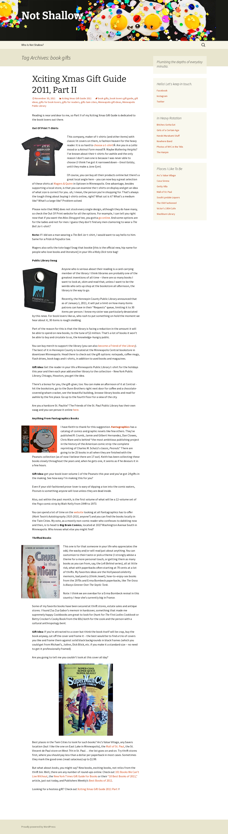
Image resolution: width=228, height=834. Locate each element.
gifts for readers (71, 102)
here (76, 409)
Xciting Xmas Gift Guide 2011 (77, 98)
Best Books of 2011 (100, 780)
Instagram (162, 96)
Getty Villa (162, 186)
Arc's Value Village (166, 175)
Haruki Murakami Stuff (168, 135)
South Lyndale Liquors (168, 197)
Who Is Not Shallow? (32, 45)
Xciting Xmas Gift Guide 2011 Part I (98, 789)
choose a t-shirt (103, 145)
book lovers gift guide (121, 98)
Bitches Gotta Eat (166, 124)
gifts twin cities (89, 102)
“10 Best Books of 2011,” (122, 776)
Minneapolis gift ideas (109, 102)
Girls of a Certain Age (168, 130)
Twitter (160, 101)
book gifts (103, 98)
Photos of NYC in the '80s (170, 146)
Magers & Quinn (63, 183)
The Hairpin (163, 152)
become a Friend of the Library (116, 345)
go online (104, 217)
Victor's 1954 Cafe (166, 208)
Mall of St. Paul (115, 746)
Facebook (162, 90)
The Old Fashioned (167, 202)
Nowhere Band (164, 141)
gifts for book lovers (50, 102)
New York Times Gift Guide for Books (75, 776)
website (78, 512)
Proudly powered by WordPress (38, 826)
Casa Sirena (163, 180)
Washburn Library (166, 214)
